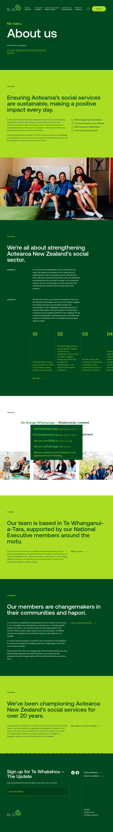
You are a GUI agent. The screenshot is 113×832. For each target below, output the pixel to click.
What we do (20, 50)
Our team (38, 50)
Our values (30, 50)
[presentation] (45, 791)
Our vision (10, 50)
